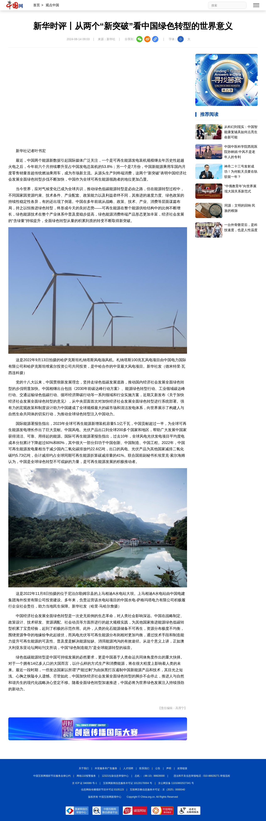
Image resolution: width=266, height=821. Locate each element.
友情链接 (182, 768)
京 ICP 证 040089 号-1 (84, 783)
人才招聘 (128, 768)
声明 (168, 768)
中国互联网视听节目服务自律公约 (52, 775)
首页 (36, 5)
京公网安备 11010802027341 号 (176, 783)
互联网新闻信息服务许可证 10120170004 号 (127, 783)
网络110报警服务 (86, 775)
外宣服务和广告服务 (106, 768)
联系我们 (144, 768)
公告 (157, 768)
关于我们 (84, 768)
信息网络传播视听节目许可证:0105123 (102, 789)
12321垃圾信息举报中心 (115, 775)
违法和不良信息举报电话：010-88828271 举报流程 (202, 775)
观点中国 (52, 5)
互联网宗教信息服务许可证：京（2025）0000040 (157, 789)
